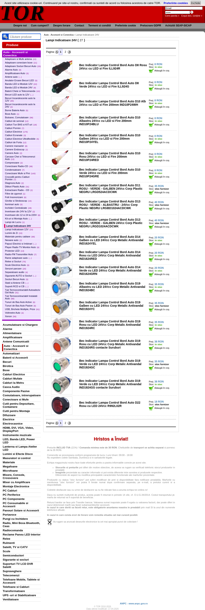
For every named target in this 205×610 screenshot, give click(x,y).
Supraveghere (12, 571)
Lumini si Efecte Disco (18, 454)
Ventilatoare (11, 599)
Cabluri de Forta (15, 142)
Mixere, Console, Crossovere (14, 476)
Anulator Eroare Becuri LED (21, 80)
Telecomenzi (11, 575)
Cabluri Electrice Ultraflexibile (22, 139)
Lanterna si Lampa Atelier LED (20, 448)
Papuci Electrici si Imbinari (20, 243)
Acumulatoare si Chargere (20, 324)
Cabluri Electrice (16, 131)
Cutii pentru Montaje (16, 411)
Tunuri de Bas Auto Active (20, 302)
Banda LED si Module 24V (20, 87)
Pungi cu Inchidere (15, 518)
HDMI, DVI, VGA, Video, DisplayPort (18, 429)
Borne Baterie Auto (16, 110)
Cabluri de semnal (16, 121)
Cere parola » (172, 15)
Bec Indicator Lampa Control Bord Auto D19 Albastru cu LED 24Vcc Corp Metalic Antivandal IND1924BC (112, 287)
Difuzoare (9, 415)
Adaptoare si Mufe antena (20, 59)
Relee (6, 538)
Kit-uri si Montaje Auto (18, 218)
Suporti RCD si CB (16, 286)
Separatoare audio (16, 272)
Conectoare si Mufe (16, 399)
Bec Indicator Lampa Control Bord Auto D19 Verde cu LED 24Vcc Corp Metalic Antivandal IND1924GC (110, 364)
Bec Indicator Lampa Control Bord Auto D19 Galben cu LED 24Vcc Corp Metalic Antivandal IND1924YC (111, 306)
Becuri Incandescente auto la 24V (20, 105)
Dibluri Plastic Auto (17, 186)
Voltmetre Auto (14, 312)
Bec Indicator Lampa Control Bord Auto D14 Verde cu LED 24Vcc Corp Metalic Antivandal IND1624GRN (110, 270)
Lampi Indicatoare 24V (18, 226)
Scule (6, 551)
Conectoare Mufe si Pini (20, 173)
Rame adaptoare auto (18, 258)
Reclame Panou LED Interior (22, 534)
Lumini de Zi (13, 233)
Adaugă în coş (159, 70)
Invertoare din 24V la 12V (20, 211)
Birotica (8, 366)
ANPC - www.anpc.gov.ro (134, 603)
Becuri (7, 361)
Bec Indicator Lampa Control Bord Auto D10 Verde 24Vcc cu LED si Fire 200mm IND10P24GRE (109, 173)
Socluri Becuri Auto (16, 279)
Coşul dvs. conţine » (191, 15)
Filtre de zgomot (15, 193)
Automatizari (11, 353)
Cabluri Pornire (14, 128)
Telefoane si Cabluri (16, 586)
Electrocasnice (13, 423)
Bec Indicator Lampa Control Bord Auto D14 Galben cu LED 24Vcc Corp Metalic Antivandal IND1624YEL (111, 240)
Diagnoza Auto (14, 183)
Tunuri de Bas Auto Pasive (20, 305)
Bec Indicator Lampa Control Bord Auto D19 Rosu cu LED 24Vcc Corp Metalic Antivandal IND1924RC (110, 325)
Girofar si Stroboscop (18, 200)
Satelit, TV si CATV (15, 547)
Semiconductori (13, 555)
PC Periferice (11, 494)
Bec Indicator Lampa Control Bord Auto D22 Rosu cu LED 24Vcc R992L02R (109, 404)
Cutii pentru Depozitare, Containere (19, 405)
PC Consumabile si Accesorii (15, 505)
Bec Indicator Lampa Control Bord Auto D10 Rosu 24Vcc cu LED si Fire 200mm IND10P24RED (109, 157)
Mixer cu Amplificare (16, 482)
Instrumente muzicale (17, 435)
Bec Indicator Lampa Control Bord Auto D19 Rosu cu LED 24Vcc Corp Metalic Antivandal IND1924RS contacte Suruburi (110, 344)
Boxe (6, 370)
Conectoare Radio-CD (19, 166)
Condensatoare (14, 170)
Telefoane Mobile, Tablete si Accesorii (21, 581)
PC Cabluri (10, 490)
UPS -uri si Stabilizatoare (19, 595)
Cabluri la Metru (13, 382)
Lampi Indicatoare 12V (19, 229)
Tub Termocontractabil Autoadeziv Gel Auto (22, 291)
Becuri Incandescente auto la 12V (20, 99)
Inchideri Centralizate (18, 208)
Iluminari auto (14, 204)
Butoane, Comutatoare (19, 117)
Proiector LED (14, 251)
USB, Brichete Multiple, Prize (22, 309)
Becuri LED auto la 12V (19, 94)
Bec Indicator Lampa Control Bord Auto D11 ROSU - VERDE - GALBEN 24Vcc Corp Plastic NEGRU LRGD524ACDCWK (110, 189)
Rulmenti (9, 542)
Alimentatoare (12, 333)
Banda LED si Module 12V (21, 84)
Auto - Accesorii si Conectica (16, 347)
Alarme (7, 329)
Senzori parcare (15, 268)
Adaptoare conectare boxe (21, 62)
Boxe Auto (12, 114)
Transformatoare (14, 591)
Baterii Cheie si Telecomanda (22, 91)
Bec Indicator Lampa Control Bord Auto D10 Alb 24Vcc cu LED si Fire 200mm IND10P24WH (112, 103)
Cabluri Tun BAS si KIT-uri (21, 124)
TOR (22, 12)
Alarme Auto (13, 69)
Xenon (10, 316)
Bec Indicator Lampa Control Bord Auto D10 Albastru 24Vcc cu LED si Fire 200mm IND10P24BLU (109, 121)
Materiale (9, 462)
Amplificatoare (12, 337)
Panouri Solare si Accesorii (21, 510)
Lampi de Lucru (15, 222)
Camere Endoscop (16, 149)
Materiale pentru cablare (20, 236)
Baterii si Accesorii (15, 357)
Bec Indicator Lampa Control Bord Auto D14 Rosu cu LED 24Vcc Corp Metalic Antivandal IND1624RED (110, 255)
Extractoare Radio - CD (19, 190)
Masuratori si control (17, 458)
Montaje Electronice (16, 486)
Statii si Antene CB (16, 283)
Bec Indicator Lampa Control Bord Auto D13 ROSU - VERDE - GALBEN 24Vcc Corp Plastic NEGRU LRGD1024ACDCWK (110, 223)
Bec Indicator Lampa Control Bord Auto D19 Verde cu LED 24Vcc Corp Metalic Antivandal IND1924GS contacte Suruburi (110, 384)
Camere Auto (13, 153)
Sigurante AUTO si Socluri (20, 275)
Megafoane (10, 466)
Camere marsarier (16, 146)
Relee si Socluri (15, 261)
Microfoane (10, 470)
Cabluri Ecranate (15, 135)
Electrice (8, 419)
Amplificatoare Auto (17, 73)
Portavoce (9, 514)
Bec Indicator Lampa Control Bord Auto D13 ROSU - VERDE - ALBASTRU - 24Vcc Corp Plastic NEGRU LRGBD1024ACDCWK (109, 205)
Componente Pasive (16, 391)
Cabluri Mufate (12, 378)
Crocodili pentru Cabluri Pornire (17, 178)
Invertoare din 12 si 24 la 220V (22, 215)
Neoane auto (13, 240)
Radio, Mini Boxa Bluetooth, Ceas (21, 524)
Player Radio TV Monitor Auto (22, 247)
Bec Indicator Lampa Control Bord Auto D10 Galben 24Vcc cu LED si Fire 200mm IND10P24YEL (109, 139)
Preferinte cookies (176, 3)
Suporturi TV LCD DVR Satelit (18, 565)
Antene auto (13, 77)
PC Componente (14, 499)
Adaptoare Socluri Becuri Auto (23, 66)
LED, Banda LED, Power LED (19, 441)
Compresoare (14, 162)
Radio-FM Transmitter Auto (20, 254)
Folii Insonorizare (15, 197)
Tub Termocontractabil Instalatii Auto (21, 297)
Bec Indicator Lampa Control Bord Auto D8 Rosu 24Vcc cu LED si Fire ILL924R (113, 66)
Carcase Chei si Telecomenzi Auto (20, 157)
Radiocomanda (13, 530)
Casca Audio (11, 387)
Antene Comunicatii (16, 341)
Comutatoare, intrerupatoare (22, 395)
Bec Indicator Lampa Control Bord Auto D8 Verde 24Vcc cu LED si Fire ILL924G (109, 84)
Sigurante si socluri (16, 559)
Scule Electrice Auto (17, 265)
